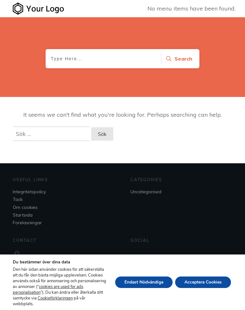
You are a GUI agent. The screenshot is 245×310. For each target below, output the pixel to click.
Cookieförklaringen (30, 304)
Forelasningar (27, 222)
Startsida (23, 215)
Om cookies (25, 207)
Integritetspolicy (29, 192)
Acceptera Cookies (202, 282)
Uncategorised (145, 192)
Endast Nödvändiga (142, 282)
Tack (18, 199)
